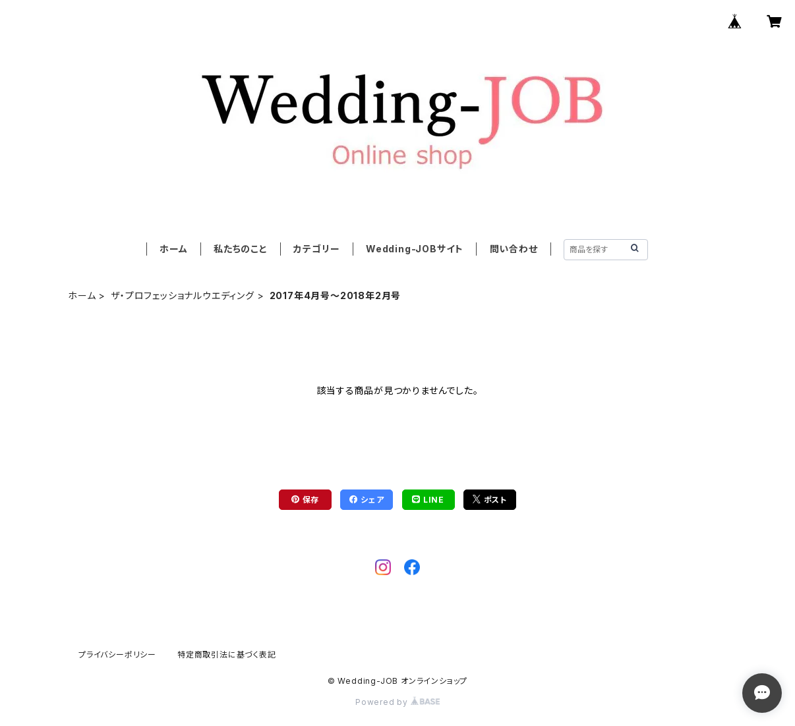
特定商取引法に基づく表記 (226, 654)
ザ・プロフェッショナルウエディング (182, 295)
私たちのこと (241, 248)
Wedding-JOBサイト (414, 248)
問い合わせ (514, 248)
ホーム (173, 248)
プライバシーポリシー (117, 654)
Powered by (397, 702)
